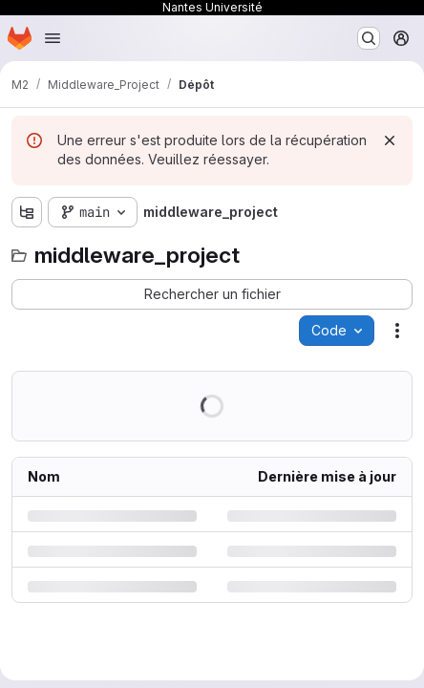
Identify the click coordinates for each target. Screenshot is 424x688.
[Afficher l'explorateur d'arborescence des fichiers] (26, 212)
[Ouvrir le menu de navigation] (52, 38)
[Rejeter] (389, 140)
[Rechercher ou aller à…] (368, 38)
